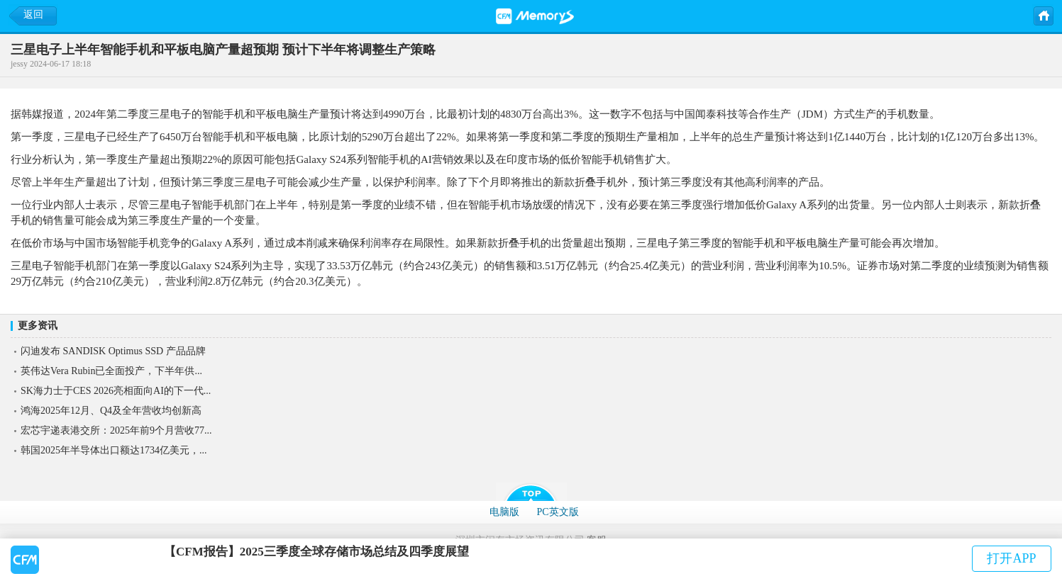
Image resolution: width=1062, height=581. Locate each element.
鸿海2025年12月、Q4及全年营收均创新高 (111, 410)
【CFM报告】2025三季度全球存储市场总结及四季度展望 (316, 551)
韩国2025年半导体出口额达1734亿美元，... (114, 450)
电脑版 (504, 512)
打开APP (1011, 558)
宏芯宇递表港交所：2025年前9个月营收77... (116, 430)
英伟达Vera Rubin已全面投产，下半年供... (111, 371)
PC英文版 (557, 512)
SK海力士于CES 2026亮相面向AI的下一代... (116, 390)
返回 (33, 14)
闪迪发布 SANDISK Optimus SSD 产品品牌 (113, 351)
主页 (1042, 15)
